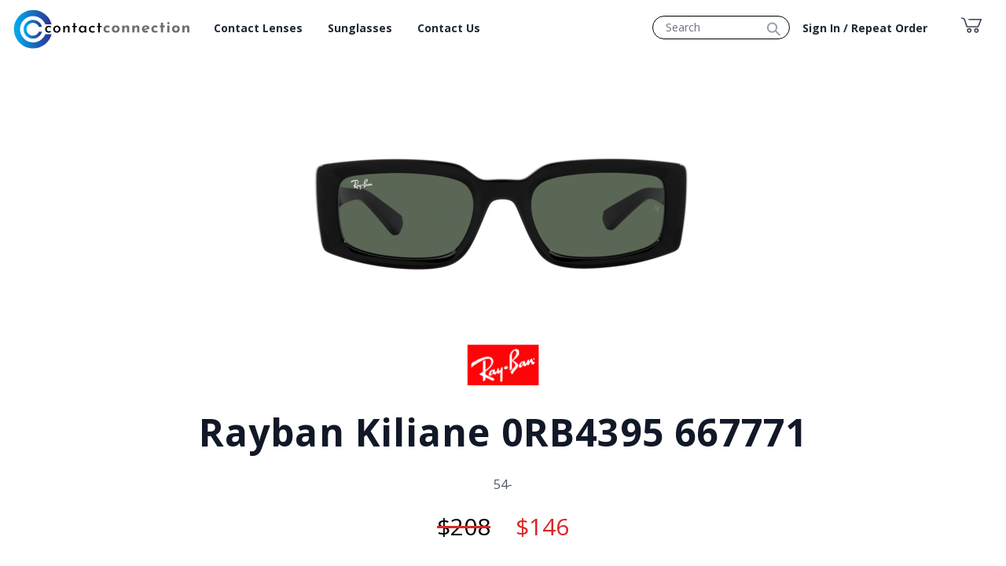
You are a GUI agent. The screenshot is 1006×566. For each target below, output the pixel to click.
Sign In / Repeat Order (864, 27)
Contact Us (448, 27)
